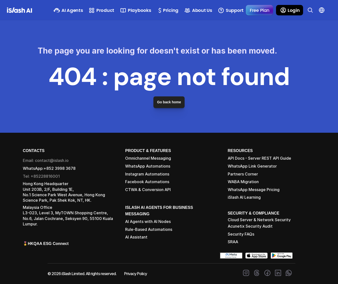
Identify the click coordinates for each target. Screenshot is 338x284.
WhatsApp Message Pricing (254, 189)
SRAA (233, 241)
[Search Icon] (310, 10)
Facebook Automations (147, 181)
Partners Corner (243, 174)
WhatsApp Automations (147, 166)
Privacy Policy (135, 273)
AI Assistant (136, 237)
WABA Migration (243, 181)
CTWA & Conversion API (148, 189)
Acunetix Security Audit (250, 226)
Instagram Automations (147, 174)
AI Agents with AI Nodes (148, 221)
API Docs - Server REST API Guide (259, 158)
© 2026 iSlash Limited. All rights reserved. (82, 273)
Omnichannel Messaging (148, 158)
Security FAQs (241, 234)
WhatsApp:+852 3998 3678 (49, 168)
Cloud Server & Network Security (259, 219)
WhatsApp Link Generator (252, 166)
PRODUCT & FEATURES (148, 151)
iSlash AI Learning (244, 197)
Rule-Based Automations (148, 229)
